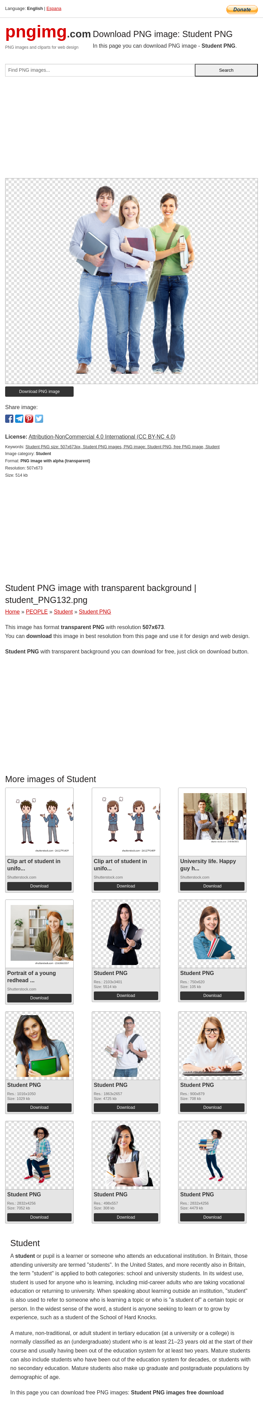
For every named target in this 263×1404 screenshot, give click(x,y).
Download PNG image (39, 391)
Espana (54, 8)
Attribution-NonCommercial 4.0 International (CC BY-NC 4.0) (101, 437)
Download (39, 886)
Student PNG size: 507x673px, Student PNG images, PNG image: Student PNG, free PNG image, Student (122, 446)
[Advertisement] (131, 130)
